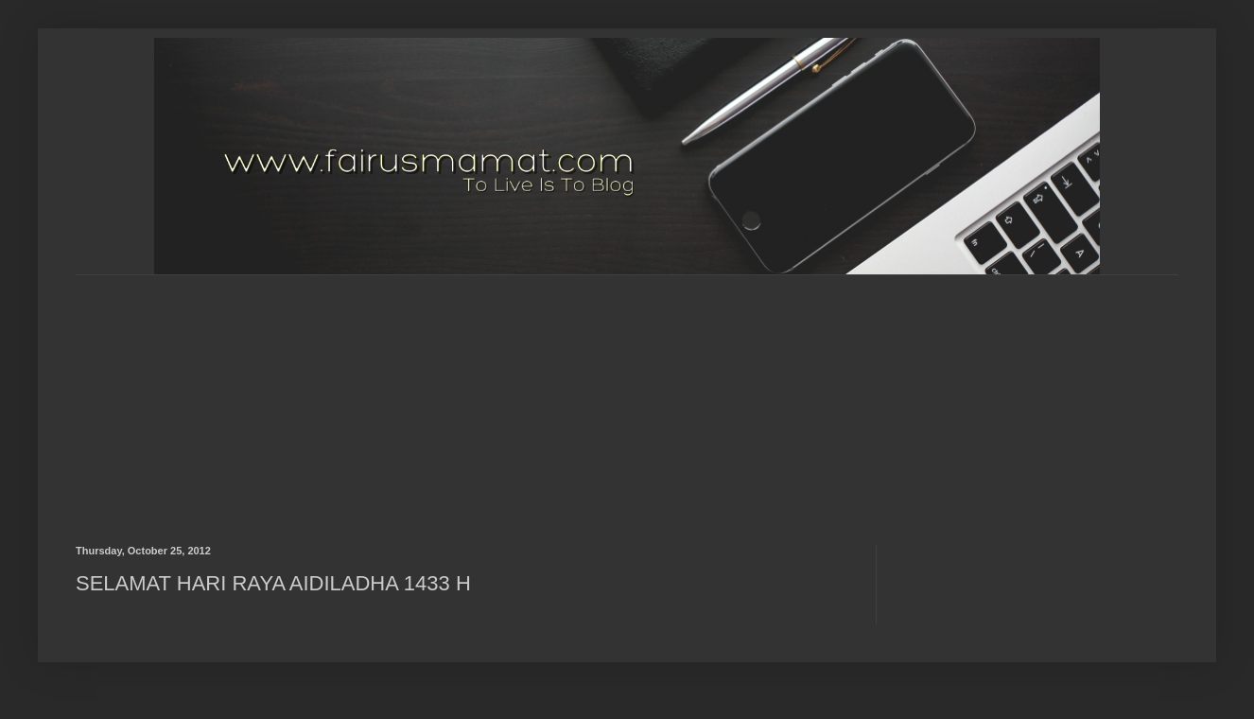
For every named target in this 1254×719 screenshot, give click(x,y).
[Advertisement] (534, 393)
